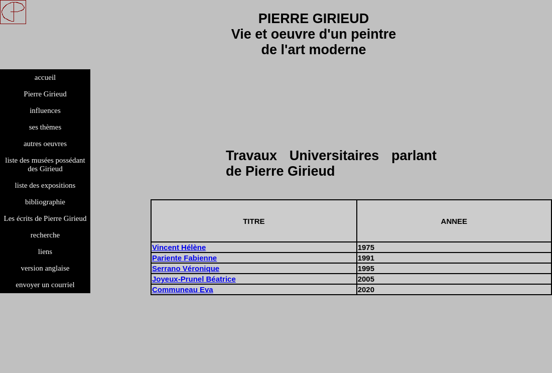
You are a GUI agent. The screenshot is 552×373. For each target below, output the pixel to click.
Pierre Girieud (45, 94)
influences (45, 110)
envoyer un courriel (45, 285)
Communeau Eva (182, 289)
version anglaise (45, 268)
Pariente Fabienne (184, 258)
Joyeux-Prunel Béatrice (194, 279)
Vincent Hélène (179, 247)
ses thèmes (45, 127)
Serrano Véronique (185, 268)
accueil (45, 77)
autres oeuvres (45, 144)
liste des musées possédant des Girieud (45, 164)
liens (45, 251)
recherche (45, 235)
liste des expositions (45, 185)
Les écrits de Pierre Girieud (45, 218)
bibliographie (45, 202)
